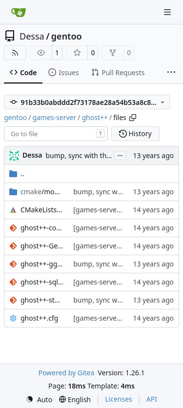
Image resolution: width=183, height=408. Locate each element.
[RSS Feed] (15, 52)
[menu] (39, 399)
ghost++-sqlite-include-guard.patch (41, 281)
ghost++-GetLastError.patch (41, 245)
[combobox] (56, 133)
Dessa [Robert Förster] (32, 155)
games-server (54, 117)
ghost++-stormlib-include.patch (41, 300)
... (120, 154)
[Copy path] (132, 117)
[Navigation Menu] (168, 12)
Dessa (32, 36)
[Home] (18, 12)
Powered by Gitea (66, 372)
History (135, 133)
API (151, 399)
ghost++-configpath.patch (41, 227)
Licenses (118, 399)
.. (16, 173)
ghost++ (94, 117)
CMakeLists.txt (41, 209)
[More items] (171, 72)
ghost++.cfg (39, 318)
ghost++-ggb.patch (41, 263)
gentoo (66, 36)
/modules (41, 191)
